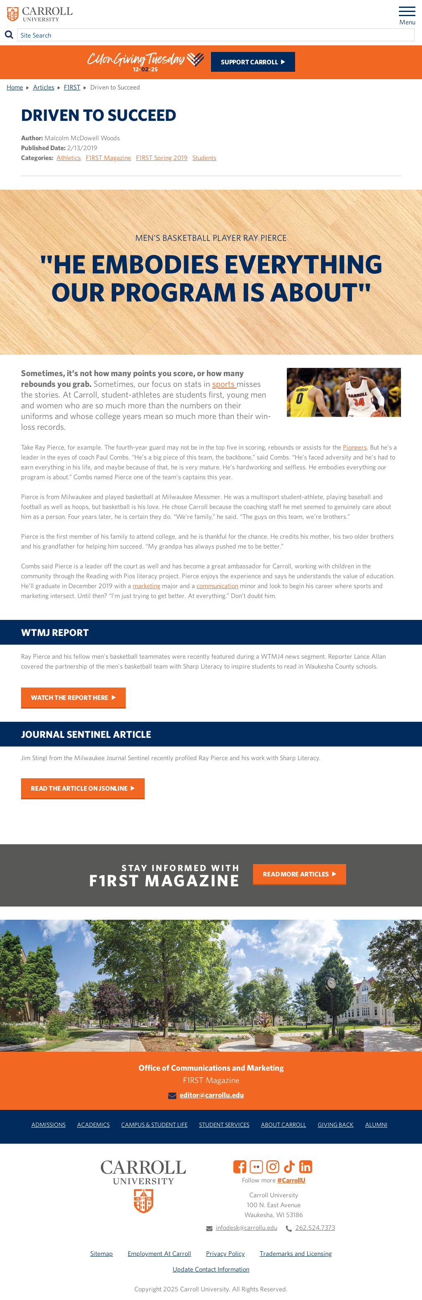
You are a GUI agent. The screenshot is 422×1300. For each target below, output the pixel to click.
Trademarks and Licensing (296, 1253)
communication (217, 585)
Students (204, 157)
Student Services (224, 1124)
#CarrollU (291, 1180)
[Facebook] (239, 1166)
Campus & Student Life (154, 1124)
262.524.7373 (315, 1227)
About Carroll (283, 1124)
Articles (43, 87)
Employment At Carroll (159, 1253)
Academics (93, 1124)
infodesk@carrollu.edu (246, 1227)
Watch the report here (69, 697)
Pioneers (355, 447)
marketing (146, 585)
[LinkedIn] (305, 1166)
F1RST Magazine (108, 157)
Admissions (48, 1124)
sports (224, 384)
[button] (406, 1284)
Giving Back (336, 1124)
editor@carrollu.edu (212, 1094)
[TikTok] (289, 1166)
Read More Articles (296, 874)
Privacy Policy (225, 1253)
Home (15, 87)
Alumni (376, 1124)
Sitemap (101, 1253)
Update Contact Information (211, 1269)
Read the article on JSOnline (79, 788)
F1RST (72, 87)
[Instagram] (272, 1166)
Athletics (68, 157)
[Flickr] (256, 1166)
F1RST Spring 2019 (162, 157)
